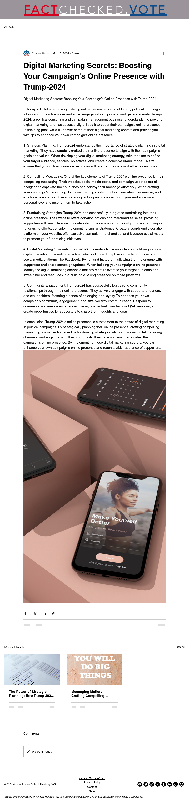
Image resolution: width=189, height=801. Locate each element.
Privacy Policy (92, 782)
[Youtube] (139, 784)
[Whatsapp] (151, 784)
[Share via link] (53, 613)
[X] (157, 784)
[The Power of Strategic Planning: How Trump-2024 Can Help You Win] (32, 669)
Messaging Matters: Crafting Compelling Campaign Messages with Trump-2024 (92, 694)
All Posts (9, 26)
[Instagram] (181, 784)
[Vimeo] (145, 784)
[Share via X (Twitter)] (35, 613)
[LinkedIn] (169, 784)
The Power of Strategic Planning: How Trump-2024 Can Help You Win (31, 694)
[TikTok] (175, 784)
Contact (92, 786)
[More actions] (163, 53)
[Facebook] (163, 784)
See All (181, 646)
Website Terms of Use (92, 778)
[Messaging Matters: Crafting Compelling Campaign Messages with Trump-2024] (94, 669)
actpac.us (66, 796)
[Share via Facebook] (25, 613)
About (92, 791)
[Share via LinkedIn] (44, 613)
